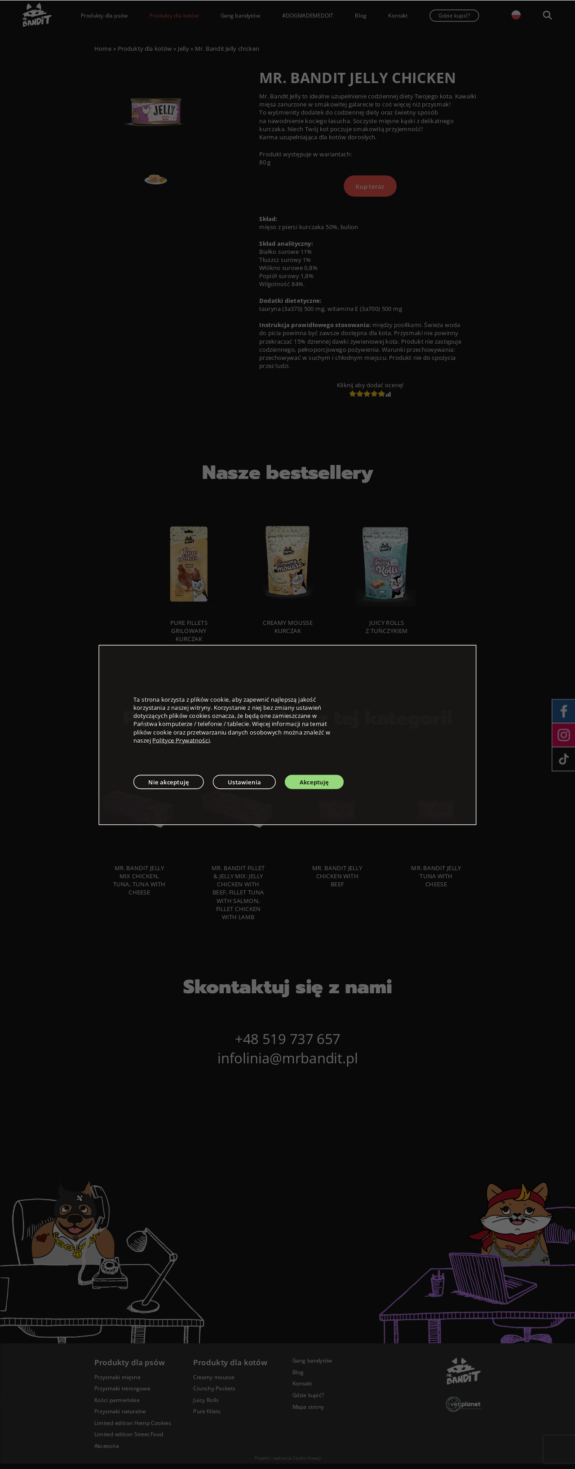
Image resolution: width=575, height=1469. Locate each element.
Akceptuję (314, 782)
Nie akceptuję (168, 782)
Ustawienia (244, 782)
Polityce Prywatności (181, 740)
